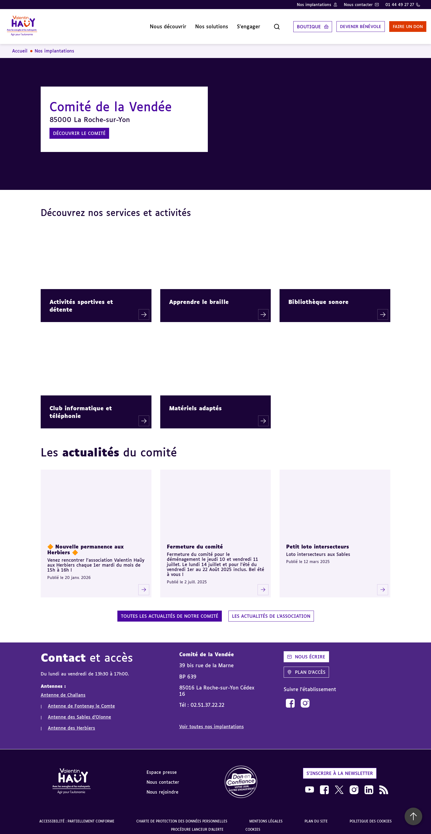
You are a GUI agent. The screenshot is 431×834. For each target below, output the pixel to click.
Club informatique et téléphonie (80, 408)
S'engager (236, 24)
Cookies (252, 825)
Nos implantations (314, 4)
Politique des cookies (371, 817)
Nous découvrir (155, 24)
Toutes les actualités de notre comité (169, 612)
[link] (290, 698)
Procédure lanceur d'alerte (197, 825)
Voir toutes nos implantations (211, 722)
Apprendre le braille (199, 297)
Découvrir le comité (79, 129)
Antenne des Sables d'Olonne (79, 713)
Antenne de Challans (63, 691)
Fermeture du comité (195, 542)
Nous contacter (358, 4)
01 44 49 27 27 (399, 4)
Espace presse (162, 768)
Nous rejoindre (162, 788)
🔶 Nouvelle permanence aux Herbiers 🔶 (85, 545)
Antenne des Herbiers (71, 724)
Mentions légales (266, 817)
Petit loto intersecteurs (317, 542)
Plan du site (316, 817)
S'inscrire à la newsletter (339, 769)
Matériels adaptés (195, 404)
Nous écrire (306, 652)
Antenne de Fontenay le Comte (81, 702)
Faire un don (399, 24)
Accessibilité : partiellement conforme (76, 817)
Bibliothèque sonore (318, 297)
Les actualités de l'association (271, 612)
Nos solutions (199, 24)
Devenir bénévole (350, 24)
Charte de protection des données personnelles (181, 817)
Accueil (19, 46)
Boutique (296, 24)
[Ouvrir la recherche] (264, 24)
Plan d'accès (306, 668)
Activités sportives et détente (81, 301)
